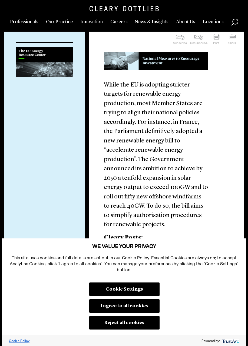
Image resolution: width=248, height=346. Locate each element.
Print (216, 43)
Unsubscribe (198, 43)
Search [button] (234, 22)
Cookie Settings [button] (124, 289)
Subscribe (180, 43)
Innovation (91, 21)
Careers (119, 21)
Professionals (24, 21)
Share (232, 43)
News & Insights (151, 21)
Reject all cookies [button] (124, 322)
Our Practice (59, 21)
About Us (185, 21)
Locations (213, 21)
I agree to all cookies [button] (124, 306)
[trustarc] (230, 340)
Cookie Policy (19, 341)
